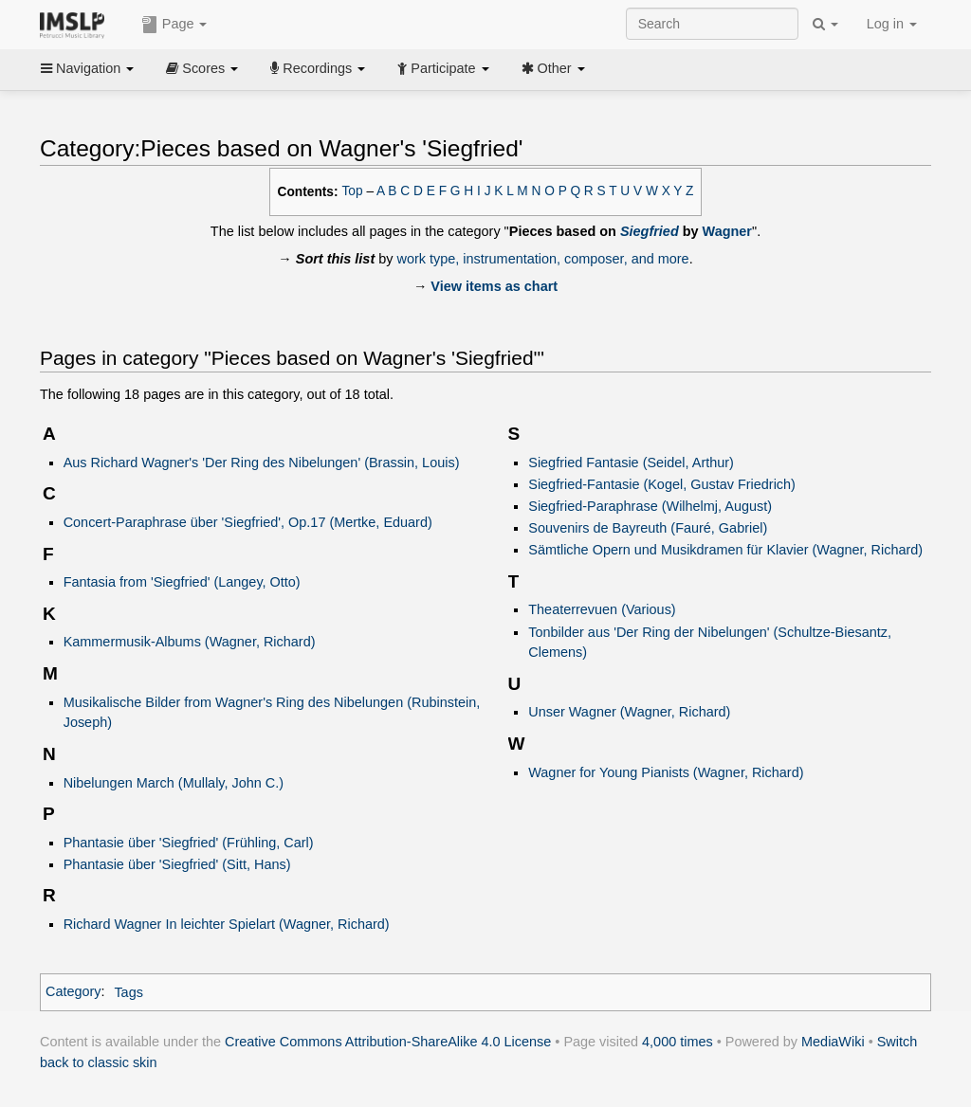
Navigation (87, 68)
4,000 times (677, 1041)
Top (352, 191)
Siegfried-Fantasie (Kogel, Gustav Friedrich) (662, 484)
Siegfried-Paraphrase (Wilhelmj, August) (650, 506)
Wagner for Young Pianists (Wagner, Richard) (665, 772)
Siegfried (649, 231)
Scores (202, 68)
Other (553, 68)
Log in (892, 23)
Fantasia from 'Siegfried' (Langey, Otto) (182, 582)
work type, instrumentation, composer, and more (543, 258)
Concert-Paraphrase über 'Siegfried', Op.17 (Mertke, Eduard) (248, 522)
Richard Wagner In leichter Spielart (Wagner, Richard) (227, 924)
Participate (442, 68)
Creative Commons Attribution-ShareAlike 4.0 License (388, 1041)
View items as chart (494, 286)
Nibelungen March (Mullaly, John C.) (174, 782)
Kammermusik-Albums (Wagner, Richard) (190, 641)
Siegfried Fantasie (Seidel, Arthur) (631, 462)
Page (174, 24)
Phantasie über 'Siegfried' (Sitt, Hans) (177, 864)
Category (73, 992)
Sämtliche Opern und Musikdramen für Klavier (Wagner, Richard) (725, 549)
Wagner (727, 231)
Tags (128, 992)
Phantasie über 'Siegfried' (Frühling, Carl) (189, 842)
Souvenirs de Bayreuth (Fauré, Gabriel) (647, 527)
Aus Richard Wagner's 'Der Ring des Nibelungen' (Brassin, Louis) (262, 462)
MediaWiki (833, 1041)
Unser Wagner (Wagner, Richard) (629, 711)
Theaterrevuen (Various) (601, 609)
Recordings (317, 68)
